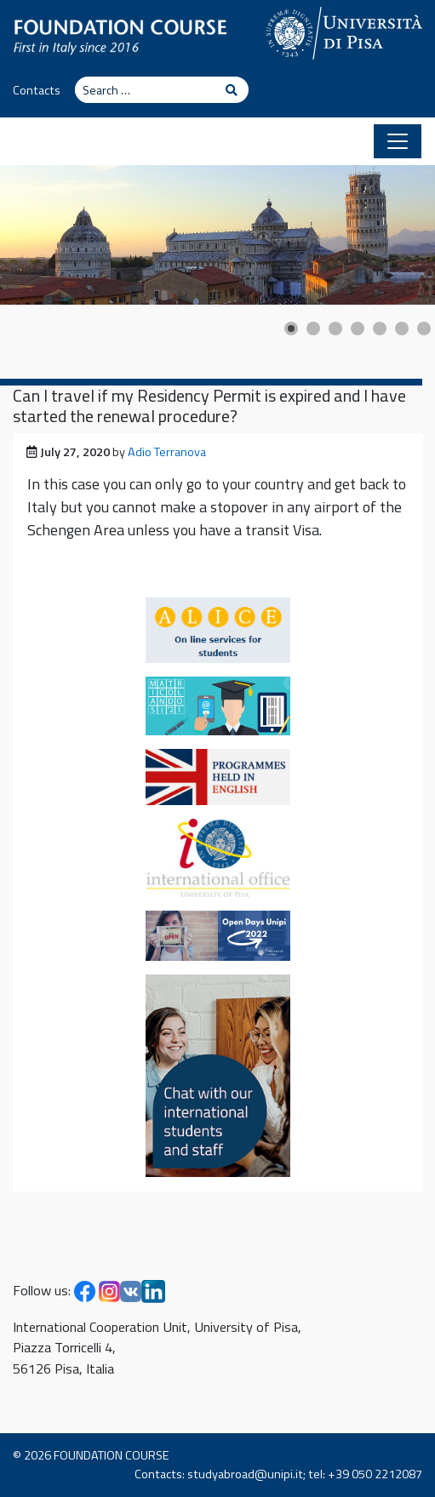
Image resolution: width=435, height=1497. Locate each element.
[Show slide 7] (424, 328)
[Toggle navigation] (397, 141)
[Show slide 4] (357, 328)
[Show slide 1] (291, 328)
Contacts (36, 90)
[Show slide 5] (379, 328)
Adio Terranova (167, 452)
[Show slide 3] (335, 328)
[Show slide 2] (313, 328)
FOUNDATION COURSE (111, 1455)
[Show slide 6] (402, 328)
